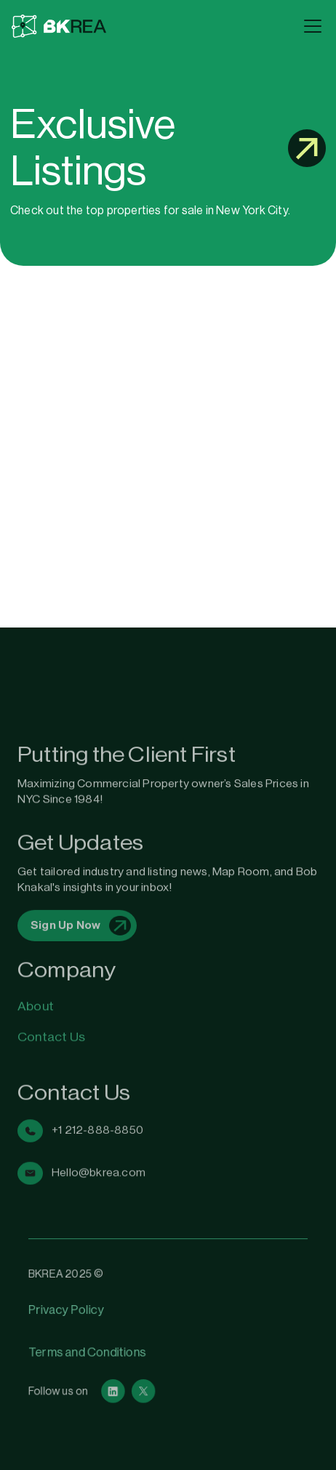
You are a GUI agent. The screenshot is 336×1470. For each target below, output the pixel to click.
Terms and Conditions (90, 1351)
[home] (153, 26)
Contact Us (51, 1025)
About (35, 1000)
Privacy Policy (70, 1311)
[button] (309, 26)
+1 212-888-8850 (97, 1105)
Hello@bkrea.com (98, 1141)
